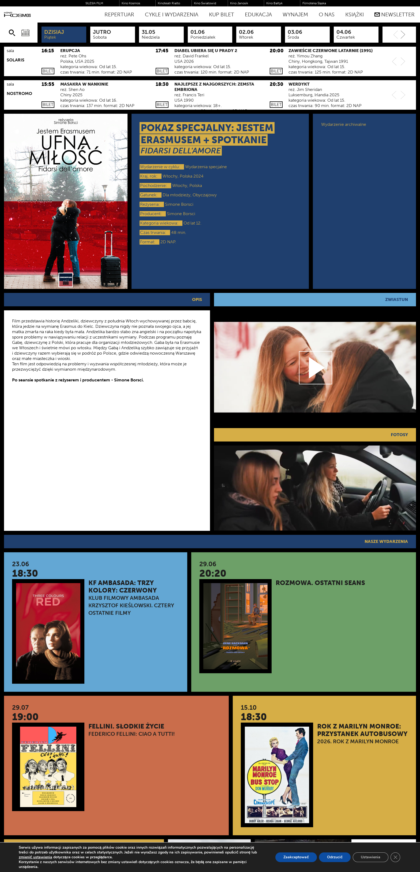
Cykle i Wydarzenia (171, 14)
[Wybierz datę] (25, 33)
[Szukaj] (12, 32)
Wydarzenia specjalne (206, 166)
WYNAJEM (295, 14)
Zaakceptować (296, 857)
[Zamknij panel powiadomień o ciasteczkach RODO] (395, 857)
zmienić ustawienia (35, 857)
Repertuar (119, 14)
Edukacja (258, 14)
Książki (354, 14)
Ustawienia (370, 857)
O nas (327, 14)
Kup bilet (221, 14)
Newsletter (394, 14)
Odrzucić (335, 857)
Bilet (48, 70)
